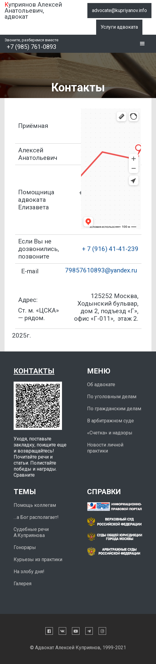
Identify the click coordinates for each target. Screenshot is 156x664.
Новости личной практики (105, 448)
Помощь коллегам (35, 505)
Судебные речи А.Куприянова (31, 532)
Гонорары (25, 547)
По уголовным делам (111, 396)
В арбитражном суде (110, 421)
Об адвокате (101, 384)
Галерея (22, 583)
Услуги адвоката (119, 27)
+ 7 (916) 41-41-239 (110, 249)
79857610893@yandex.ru (101, 270)
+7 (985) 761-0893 (31, 46)
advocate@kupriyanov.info (119, 10)
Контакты (34, 371)
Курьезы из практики (38, 559)
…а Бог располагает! (36, 517)
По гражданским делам (114, 408)
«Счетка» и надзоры (109, 433)
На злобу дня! (29, 571)
